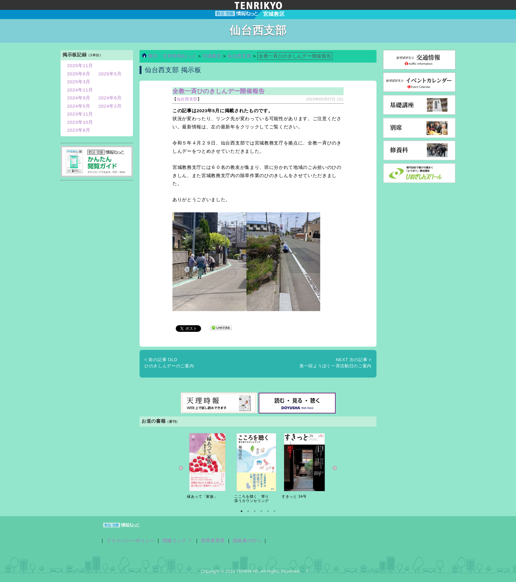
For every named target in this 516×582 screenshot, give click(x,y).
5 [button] (268, 511)
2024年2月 (110, 106)
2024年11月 (80, 90)
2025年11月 (80, 65)
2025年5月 (110, 73)
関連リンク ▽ (178, 540)
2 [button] (248, 511)
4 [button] (261, 511)
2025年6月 (78, 73)
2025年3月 (78, 81)
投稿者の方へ (247, 540)
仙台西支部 (239, 56)
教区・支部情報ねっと (169, 56)
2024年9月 (78, 97)
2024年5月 (78, 106)
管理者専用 (213, 540)
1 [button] (241, 511)
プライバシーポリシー (130, 540)
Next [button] (334, 468)
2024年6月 (110, 97)
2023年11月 (80, 114)
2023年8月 (78, 130)
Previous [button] (181, 468)
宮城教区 (212, 56)
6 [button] (274, 511)
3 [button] (254, 511)
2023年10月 (80, 122)
